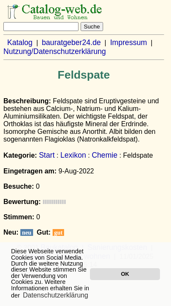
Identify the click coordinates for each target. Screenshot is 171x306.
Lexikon (73, 155)
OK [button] (125, 274)
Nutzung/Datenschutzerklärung (54, 51)
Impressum (128, 42)
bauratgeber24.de (71, 42)
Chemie (105, 155)
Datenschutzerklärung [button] (55, 295)
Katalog (20, 42)
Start (47, 155)
